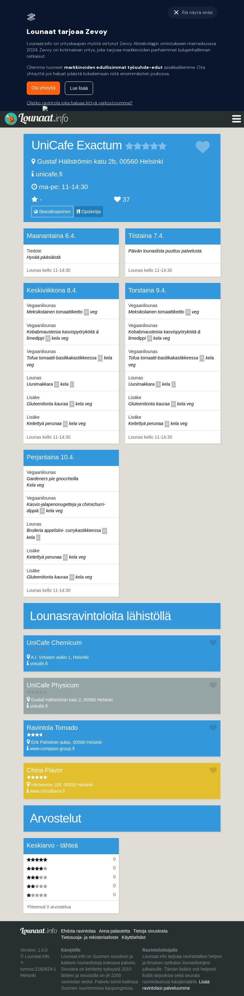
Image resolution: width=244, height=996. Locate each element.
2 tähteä (133, 146)
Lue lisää (79, 88)
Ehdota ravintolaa (78, 931)
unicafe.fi (49, 174)
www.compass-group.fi (52, 748)
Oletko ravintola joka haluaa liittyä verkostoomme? (79, 103)
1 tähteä (129, 146)
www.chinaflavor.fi (47, 791)
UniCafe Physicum (53, 685)
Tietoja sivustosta (150, 931)
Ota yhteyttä (43, 87)
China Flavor (45, 770)
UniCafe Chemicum (54, 642)
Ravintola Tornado (52, 727)
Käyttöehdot (134, 937)
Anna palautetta (114, 931)
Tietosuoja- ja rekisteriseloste (90, 937)
